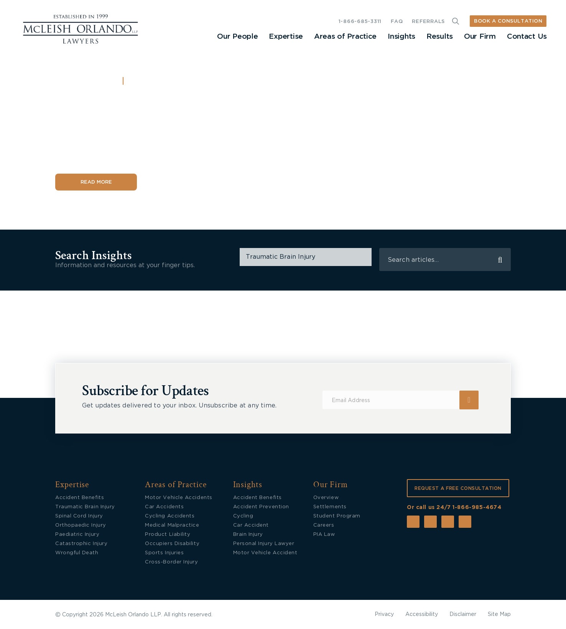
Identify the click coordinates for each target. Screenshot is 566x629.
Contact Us (527, 36)
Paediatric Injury (77, 534)
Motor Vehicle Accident (265, 552)
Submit (469, 400)
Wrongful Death (77, 552)
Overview (326, 497)
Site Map (499, 614)
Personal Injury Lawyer (264, 543)
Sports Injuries (164, 552)
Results (439, 36)
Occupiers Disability (172, 543)
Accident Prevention (261, 506)
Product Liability (167, 534)
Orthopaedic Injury (80, 525)
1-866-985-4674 (476, 507)
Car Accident (251, 525)
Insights (401, 36)
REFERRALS (428, 21)
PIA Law (324, 534)
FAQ (397, 21)
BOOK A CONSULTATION (508, 21)
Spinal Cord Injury (79, 516)
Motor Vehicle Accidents (178, 497)
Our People (237, 36)
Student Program (336, 516)
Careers (323, 525)
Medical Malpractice (172, 525)
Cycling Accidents (169, 516)
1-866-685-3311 (360, 21)
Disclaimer (462, 614)
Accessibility (421, 614)
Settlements (330, 506)
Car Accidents (164, 506)
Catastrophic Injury (81, 543)
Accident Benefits (162, 81)
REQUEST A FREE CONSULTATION (458, 488)
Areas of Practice (345, 36)
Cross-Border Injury (171, 562)
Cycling (243, 516)
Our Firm (480, 36)
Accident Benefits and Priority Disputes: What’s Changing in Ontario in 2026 (187, 126)
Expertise (286, 36)
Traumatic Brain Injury (85, 506)
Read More (96, 182)
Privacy (384, 614)
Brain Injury (248, 534)
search (500, 260)
